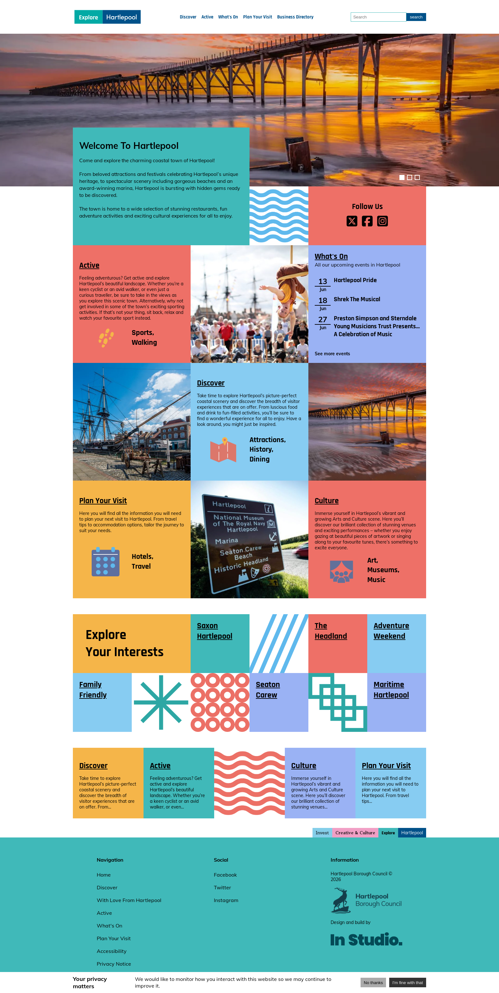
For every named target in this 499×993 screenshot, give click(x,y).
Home (104, 874)
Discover (188, 17)
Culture (327, 501)
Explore (388, 833)
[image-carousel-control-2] (409, 177)
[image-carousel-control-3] (417, 177)
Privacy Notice (114, 964)
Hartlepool (412, 833)
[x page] (352, 221)
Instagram (226, 900)
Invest (322, 833)
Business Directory (295, 17)
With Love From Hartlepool (129, 900)
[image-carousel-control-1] (401, 177)
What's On (228, 17)
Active (207, 17)
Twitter (222, 887)
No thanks (373, 982)
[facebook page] (367, 221)
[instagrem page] (382, 221)
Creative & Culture (355, 832)
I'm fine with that (407, 982)
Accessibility (112, 951)
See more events (332, 354)
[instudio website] (366, 956)
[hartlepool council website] (366, 912)
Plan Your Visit (257, 17)
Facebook (225, 874)
